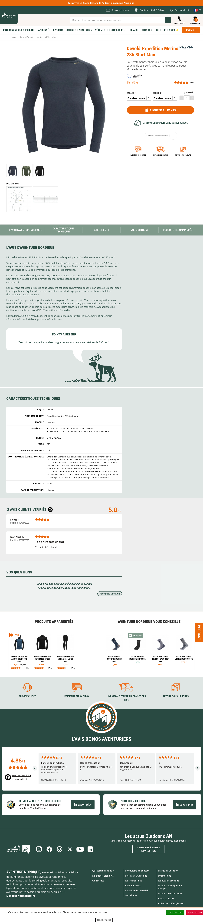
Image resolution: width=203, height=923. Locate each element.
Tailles (130, 93)
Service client (27, 696)
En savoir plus (83, 804)
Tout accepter (175, 912)
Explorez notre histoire (20, 895)
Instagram (39, 849)
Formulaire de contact (137, 870)
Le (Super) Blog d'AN (103, 875)
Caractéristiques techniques (63, 230)
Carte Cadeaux (166, 898)
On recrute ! (98, 880)
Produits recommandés (177, 230)
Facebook (49, 849)
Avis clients (131, 895)
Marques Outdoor (168, 870)
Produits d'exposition (170, 893)
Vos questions (139, 230)
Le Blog (19, 849)
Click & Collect (133, 885)
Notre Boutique (133, 880)
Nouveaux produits (168, 880)
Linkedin (91, 849)
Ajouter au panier (163, 110)
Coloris (157, 93)
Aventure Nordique (23, 872)
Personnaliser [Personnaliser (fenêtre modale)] (104, 920)
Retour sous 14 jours (183, 155)
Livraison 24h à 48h (160, 155)
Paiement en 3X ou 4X (138, 155)
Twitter (70, 849)
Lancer (168, 20)
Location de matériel (136, 890)
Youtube (80, 849)
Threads (59, 849)
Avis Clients (101, 230)
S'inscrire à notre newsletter (148, 849)
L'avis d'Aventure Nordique (25, 230)
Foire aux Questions (136, 875)
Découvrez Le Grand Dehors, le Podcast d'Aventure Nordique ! (101, 2)
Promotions (164, 875)
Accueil (14, 37)
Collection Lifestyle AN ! (171, 903)
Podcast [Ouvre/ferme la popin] (199, 632)
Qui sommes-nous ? (103, 870)
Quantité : (189, 92)
